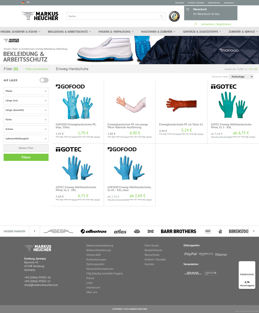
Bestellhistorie (153, 250)
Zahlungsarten (95, 264)
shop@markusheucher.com (41, 285)
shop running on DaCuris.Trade (246, 311)
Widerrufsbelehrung (98, 250)
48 (255, 69)
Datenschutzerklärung (99, 245)
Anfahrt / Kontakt (196, 2)
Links (89, 282)
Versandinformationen (99, 268)
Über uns (91, 292)
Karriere (149, 264)
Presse (90, 278)
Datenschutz (214, 2)
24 (250, 69)
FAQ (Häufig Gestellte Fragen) (104, 273)
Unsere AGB (93, 254)
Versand (74, 137)
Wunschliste (152, 254)
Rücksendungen (96, 259)
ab (217, 133)
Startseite (179, 2)
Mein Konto (152, 245)
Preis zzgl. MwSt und (219, 137)
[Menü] (253, 263)
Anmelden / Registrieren (212, 24)
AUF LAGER (10, 80)
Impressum (229, 2)
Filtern (26, 157)
